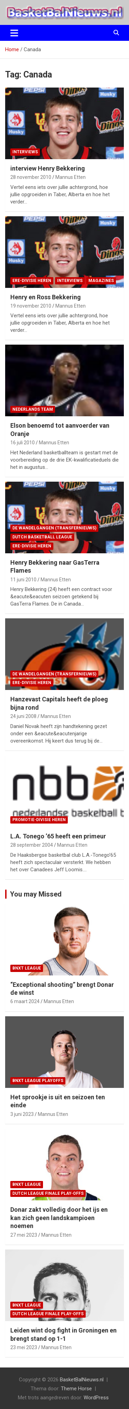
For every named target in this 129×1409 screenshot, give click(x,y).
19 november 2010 (30, 306)
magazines (101, 280)
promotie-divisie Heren (39, 819)
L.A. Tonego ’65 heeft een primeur (58, 836)
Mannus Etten (70, 177)
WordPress (96, 1397)
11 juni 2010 (23, 579)
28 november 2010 (30, 177)
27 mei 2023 (23, 1235)
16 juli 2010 (22, 442)
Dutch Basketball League (42, 537)
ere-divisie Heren (31, 280)
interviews (25, 151)
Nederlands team (32, 409)
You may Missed (36, 894)
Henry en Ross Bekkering (45, 297)
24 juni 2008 (23, 716)
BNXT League (26, 968)
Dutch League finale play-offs (48, 1193)
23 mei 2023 (23, 1347)
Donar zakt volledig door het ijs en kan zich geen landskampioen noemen (59, 1217)
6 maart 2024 (25, 1001)
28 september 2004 (31, 845)
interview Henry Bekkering (47, 168)
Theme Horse (76, 1388)
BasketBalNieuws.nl (82, 1379)
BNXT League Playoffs (37, 1080)
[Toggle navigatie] (14, 33)
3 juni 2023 (22, 1114)
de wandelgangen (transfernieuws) (54, 528)
